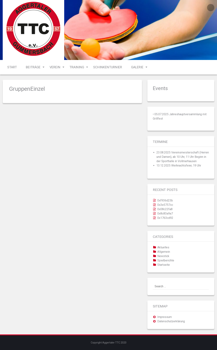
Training (76, 67)
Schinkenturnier (107, 67)
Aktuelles (163, 247)
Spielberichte (165, 260)
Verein (55, 67)
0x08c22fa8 (165, 209)
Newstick (163, 256)
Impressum (164, 317)
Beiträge (33, 67)
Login (210, 7)
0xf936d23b (165, 200)
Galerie (137, 67)
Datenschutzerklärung (171, 321)
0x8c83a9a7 (165, 213)
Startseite (163, 264)
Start (12, 67)
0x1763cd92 (165, 218)
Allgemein (163, 251)
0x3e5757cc (165, 205)
